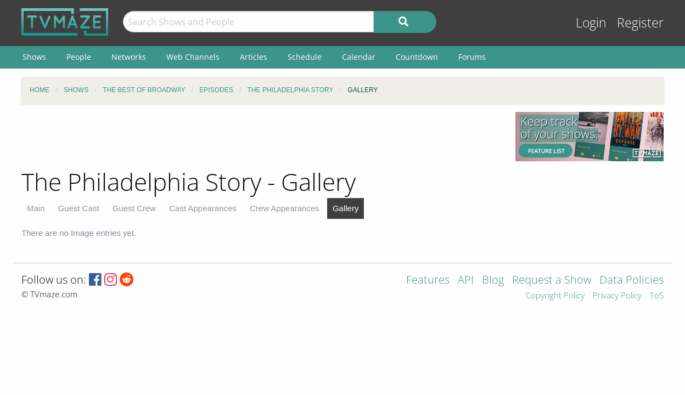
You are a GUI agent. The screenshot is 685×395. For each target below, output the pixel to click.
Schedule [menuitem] (305, 57)
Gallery (346, 208)
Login (591, 22)
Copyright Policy (555, 296)
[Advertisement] (260, 136)
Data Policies (631, 280)
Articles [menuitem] (253, 57)
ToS (657, 296)
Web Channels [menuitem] (193, 57)
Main (36, 208)
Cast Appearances (203, 208)
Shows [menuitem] (34, 57)
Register (640, 22)
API (466, 280)
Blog (493, 280)
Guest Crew (134, 208)
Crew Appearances (284, 208)
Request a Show (551, 280)
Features (428, 280)
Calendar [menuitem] (358, 57)
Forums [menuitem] (472, 57)
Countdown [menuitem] (417, 57)
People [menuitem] (78, 57)
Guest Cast (78, 208)
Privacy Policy (617, 296)
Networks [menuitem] (128, 57)
